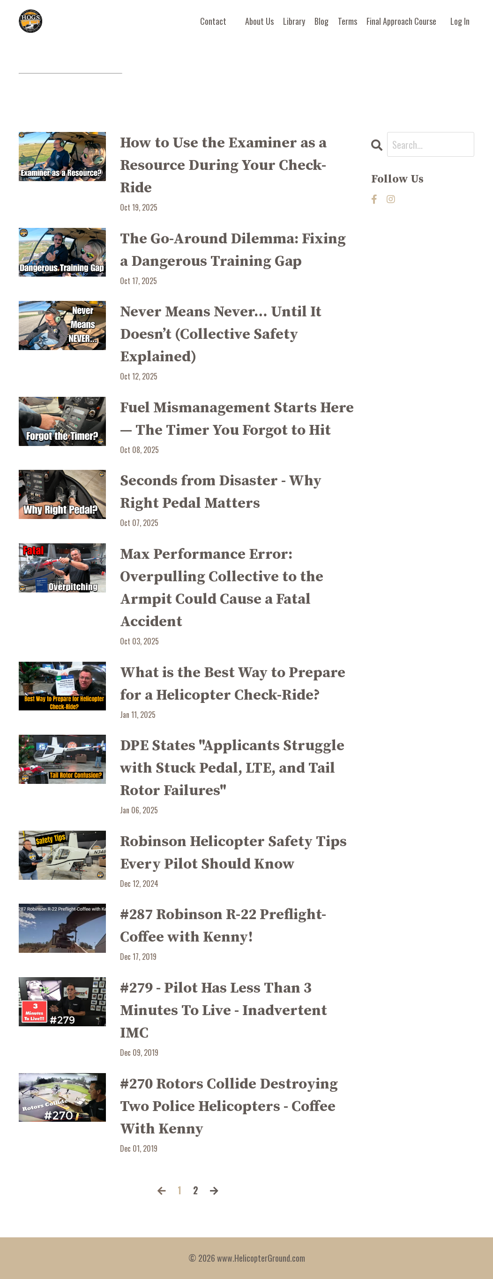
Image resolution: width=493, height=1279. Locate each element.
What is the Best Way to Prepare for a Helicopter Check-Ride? (232, 684)
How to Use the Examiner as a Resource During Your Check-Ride (223, 165)
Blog (321, 21)
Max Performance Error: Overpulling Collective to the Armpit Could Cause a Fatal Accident (221, 588)
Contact (213, 21)
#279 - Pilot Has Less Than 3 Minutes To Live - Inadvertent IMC (223, 1011)
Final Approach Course (401, 21)
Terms (347, 21)
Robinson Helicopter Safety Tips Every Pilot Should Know (233, 853)
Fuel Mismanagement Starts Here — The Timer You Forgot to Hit (237, 419)
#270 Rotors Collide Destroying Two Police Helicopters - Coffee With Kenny (229, 1107)
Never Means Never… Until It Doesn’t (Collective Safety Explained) (220, 334)
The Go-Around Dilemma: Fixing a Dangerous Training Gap (233, 250)
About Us (259, 21)
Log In (460, 21)
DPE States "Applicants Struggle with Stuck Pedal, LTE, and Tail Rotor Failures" (232, 768)
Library (294, 21)
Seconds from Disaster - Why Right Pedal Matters (220, 492)
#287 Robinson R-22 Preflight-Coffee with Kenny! (223, 926)
